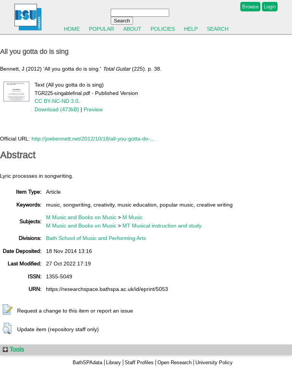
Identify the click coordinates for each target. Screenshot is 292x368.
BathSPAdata (87, 362)
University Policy (214, 362)
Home (72, 29)
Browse (250, 6)
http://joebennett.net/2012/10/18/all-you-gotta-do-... (93, 139)
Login (270, 6)
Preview (93, 109)
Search (218, 29)
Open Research (174, 362)
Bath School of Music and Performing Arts (96, 238)
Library (113, 362)
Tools (13, 349)
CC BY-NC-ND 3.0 (56, 101)
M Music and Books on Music (81, 217)
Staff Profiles (139, 362)
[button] (8, 310)
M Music (132, 217)
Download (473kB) (57, 109)
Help (191, 29)
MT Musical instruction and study (162, 226)
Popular (101, 29)
